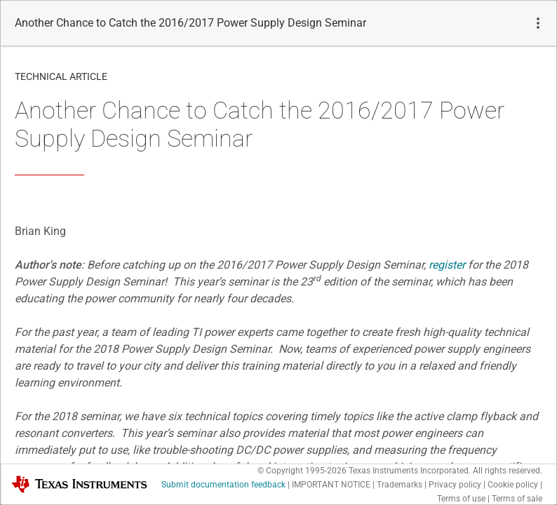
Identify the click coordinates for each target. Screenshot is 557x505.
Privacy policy (455, 485)
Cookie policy (513, 485)
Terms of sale (517, 499)
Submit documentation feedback (223, 485)
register (447, 264)
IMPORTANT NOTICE (331, 485)
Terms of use (461, 499)
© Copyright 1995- (302, 471)
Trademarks (399, 485)
